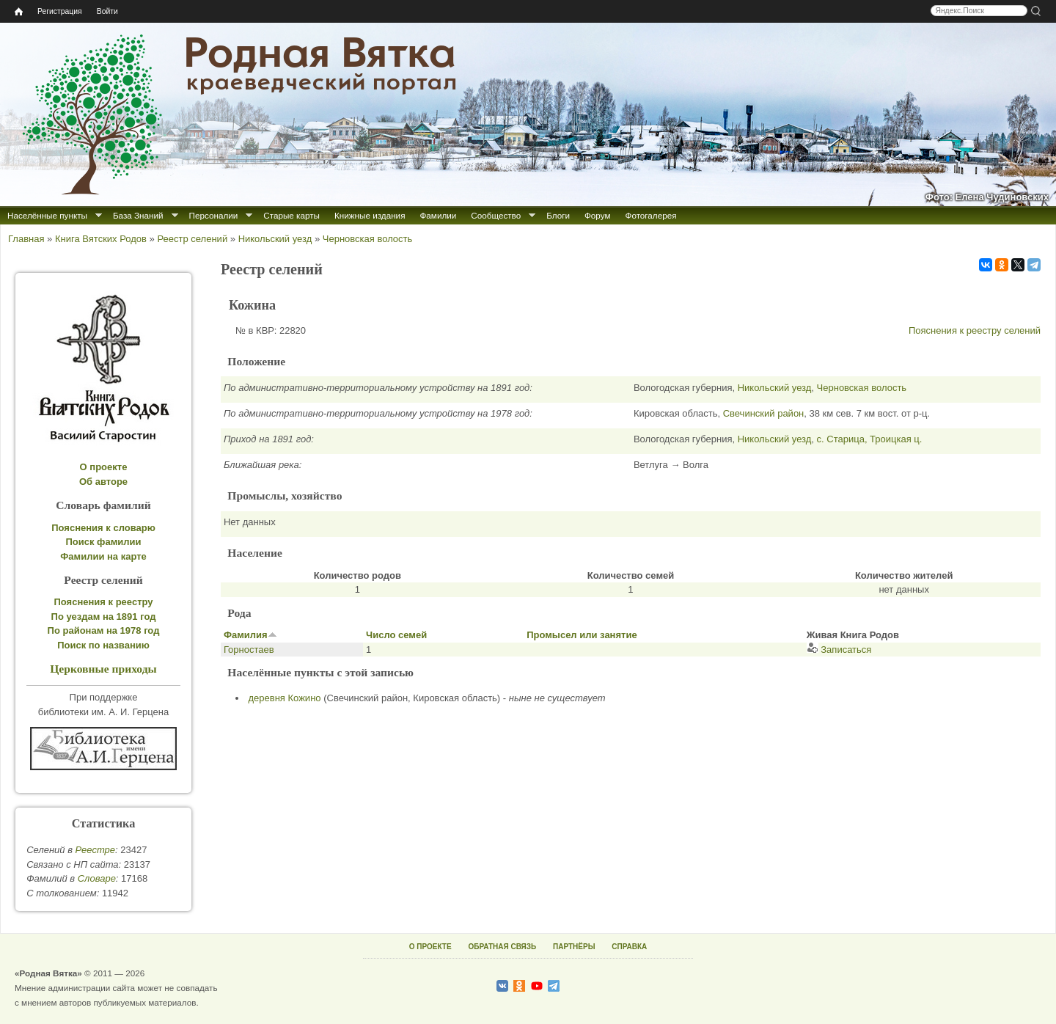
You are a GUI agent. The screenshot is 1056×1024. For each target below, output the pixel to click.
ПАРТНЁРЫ (574, 947)
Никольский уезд (275, 238)
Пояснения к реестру (103, 601)
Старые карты (291, 215)
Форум (597, 215)
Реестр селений (192, 238)
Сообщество (496, 215)
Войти (107, 11)
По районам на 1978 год (104, 630)
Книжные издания (369, 215)
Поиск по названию (103, 645)
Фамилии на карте (103, 556)
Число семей (396, 634)
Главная (26, 238)
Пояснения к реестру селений (975, 330)
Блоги (558, 215)
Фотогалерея (651, 215)
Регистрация (59, 11)
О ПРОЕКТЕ (430, 947)
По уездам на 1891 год (103, 616)
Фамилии (437, 215)
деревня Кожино (285, 697)
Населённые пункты (47, 215)
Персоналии (213, 215)
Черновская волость (368, 238)
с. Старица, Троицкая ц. (870, 439)
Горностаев (249, 649)
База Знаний (138, 215)
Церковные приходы (103, 668)
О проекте (104, 466)
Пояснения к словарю (103, 527)
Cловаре (97, 878)
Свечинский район (763, 413)
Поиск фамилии (103, 541)
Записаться (839, 649)
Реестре (95, 849)
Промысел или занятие (582, 634)
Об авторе (103, 481)
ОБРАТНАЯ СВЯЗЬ (502, 947)
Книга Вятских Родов (101, 238)
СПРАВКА (629, 947)
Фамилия (250, 634)
